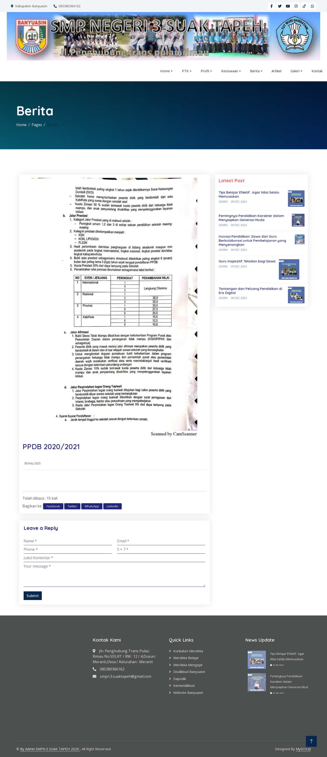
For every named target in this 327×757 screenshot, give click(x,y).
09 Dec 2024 (239, 202)
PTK (185, 71)
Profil (205, 71)
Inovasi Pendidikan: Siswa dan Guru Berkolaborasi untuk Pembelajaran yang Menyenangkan (252, 240)
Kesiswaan (229, 71)
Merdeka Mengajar (188, 664)
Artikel (276, 71)
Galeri (295, 71)
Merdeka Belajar (186, 657)
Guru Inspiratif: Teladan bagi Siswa (247, 261)
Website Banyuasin (188, 692)
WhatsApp (92, 506)
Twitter (72, 506)
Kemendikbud (184, 685)
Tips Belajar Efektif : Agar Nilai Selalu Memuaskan (249, 194)
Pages (37, 124)
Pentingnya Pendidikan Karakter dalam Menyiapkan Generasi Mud (289, 681)
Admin (223, 202)
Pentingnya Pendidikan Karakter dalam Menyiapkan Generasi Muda (251, 218)
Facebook (53, 506)
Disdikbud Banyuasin (189, 671)
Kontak (317, 71)
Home (165, 71)
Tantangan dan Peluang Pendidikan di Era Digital (250, 290)
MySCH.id (303, 749)
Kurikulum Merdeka (188, 651)
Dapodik (179, 678)
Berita (255, 71)
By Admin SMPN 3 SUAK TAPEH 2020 (50, 749)
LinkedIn (112, 506)
